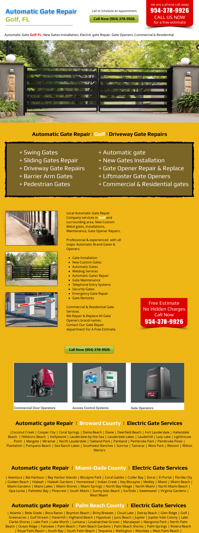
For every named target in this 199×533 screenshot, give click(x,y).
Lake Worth (60, 522)
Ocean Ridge (27, 526)
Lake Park (41, 522)
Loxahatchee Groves (104, 522)
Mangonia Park (155, 522)
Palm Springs (157, 526)
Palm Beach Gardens (95, 526)
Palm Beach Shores (129, 526)
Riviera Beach (181, 526)
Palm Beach (66, 526)
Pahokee (48, 526)
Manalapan (132, 522)
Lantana (79, 522)
